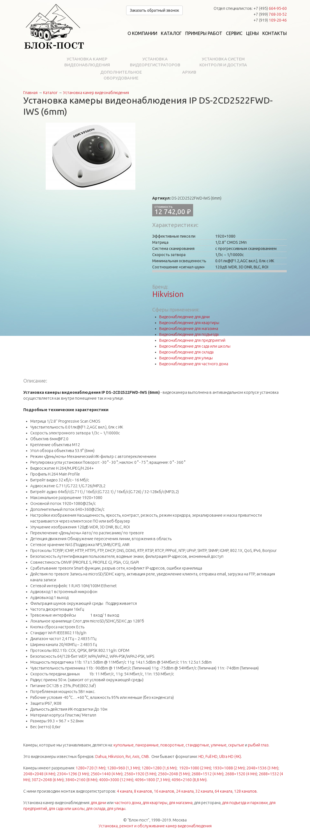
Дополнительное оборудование (121, 75)
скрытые (236, 745)
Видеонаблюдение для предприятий (192, 340)
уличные (218, 745)
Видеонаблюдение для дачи (184, 317)
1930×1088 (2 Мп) (229, 768)
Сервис (234, 33)
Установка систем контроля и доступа (223, 62)
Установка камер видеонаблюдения (87, 62)
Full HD (211, 756)
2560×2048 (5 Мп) (174, 774)
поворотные (172, 745)
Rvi (128, 756)
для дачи (98, 802)
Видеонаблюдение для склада (186, 352)
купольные (124, 745)
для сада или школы (67, 808)
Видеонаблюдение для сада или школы (194, 346)
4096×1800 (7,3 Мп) (152, 780)
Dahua (101, 756)
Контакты (274, 33)
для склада (95, 808)
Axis (136, 756)
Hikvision (168, 294)
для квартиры (155, 802)
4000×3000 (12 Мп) (116, 780)
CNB (145, 756)
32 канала (204, 791)
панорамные (147, 745)
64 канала (223, 791)
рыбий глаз (258, 745)
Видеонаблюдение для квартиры (189, 322)
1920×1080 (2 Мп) (195, 768)
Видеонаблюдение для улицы (186, 358)
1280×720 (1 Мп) (90, 768)
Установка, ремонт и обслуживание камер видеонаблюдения (155, 826)
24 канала (185, 791)
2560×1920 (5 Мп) (140, 774)
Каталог (171, 33)
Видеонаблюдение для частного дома (193, 364)
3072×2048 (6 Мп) (48, 780)
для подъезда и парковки (245, 802)
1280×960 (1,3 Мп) (123, 768)
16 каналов (164, 791)
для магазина (181, 802)
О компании (142, 33)
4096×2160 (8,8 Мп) (189, 780)
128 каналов (245, 791)
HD (201, 756)
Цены (252, 33)
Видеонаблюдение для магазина (188, 328)
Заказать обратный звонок (154, 10)
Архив (189, 72)
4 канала (124, 791)
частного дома (127, 802)
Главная (30, 92)
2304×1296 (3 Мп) (73, 774)
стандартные (197, 745)
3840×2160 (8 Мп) (81, 780)
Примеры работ (203, 33)
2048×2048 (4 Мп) (39, 774)
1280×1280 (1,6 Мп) (159, 768)
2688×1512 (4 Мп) (207, 774)
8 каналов (143, 791)
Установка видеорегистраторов (155, 62)
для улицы (116, 808)
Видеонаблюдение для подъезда (189, 334)
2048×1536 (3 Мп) (262, 768)
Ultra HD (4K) (230, 756)
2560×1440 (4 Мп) (106, 774)
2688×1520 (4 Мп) (241, 774)
